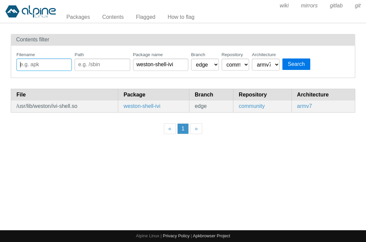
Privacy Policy (176, 235)
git (358, 5)
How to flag (181, 17)
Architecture (264, 54)
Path (79, 54)
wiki (284, 5)
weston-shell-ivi (142, 106)
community (252, 106)
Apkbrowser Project (211, 235)
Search (296, 64)
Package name (148, 54)
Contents (113, 17)
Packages (78, 17)
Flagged (145, 17)
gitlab (336, 5)
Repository (232, 54)
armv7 (304, 106)
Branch (198, 54)
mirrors (309, 5)
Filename (25, 54)
